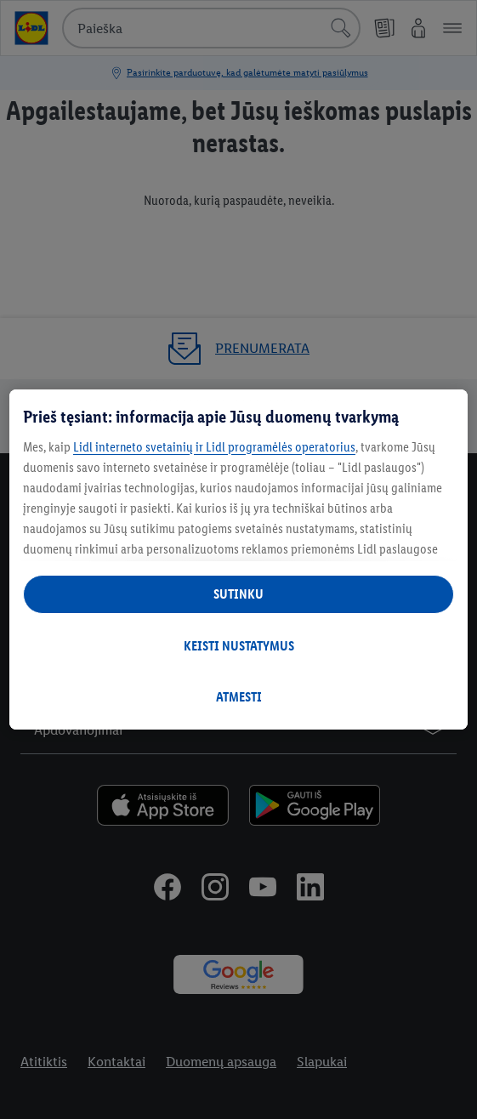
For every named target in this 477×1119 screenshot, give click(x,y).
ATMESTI (239, 697)
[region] (238, 559)
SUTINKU (238, 594)
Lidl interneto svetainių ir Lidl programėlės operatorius (214, 447)
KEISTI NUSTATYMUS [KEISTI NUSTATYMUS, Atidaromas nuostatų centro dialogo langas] (239, 646)
